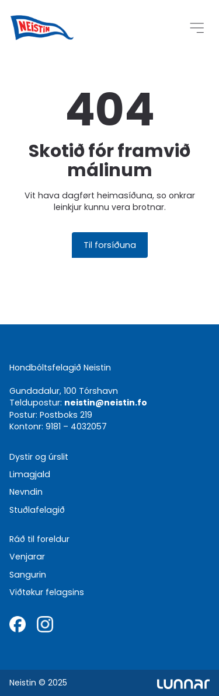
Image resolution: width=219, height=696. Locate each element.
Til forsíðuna (110, 245)
